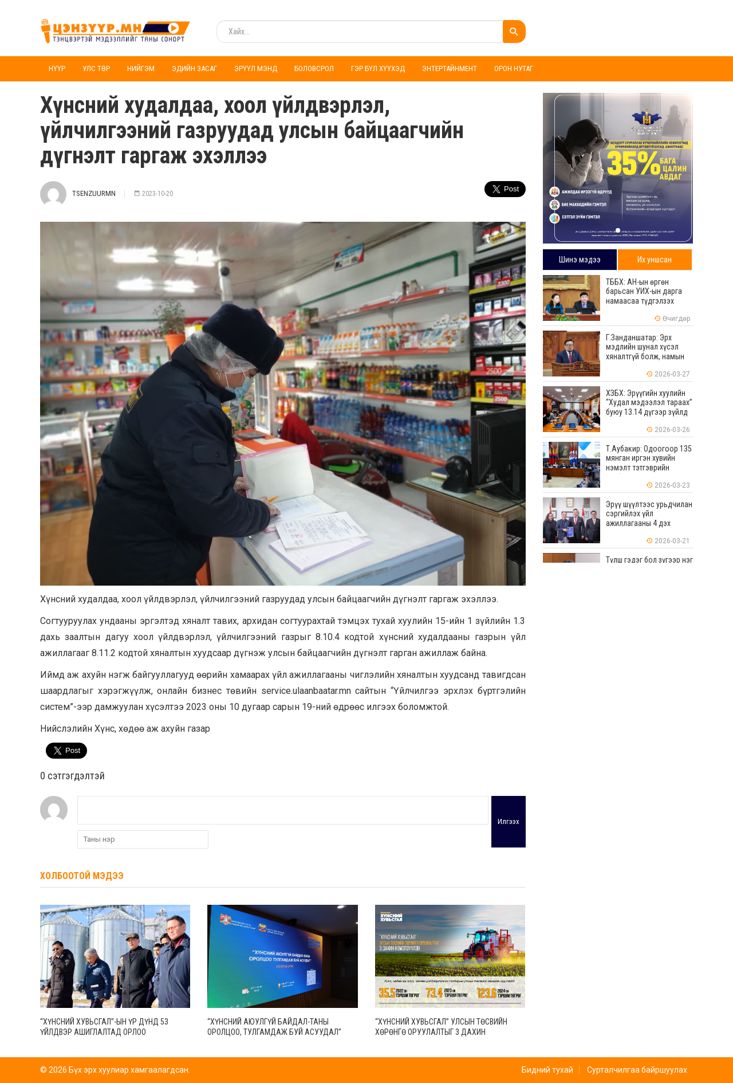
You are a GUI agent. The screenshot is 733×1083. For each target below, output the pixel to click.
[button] (618, 230)
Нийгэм (141, 68)
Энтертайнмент (449, 68)
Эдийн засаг (194, 68)
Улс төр (96, 68)
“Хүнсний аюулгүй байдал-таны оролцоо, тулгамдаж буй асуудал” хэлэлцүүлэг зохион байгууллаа (274, 1032)
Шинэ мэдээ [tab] (580, 259)
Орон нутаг (513, 68)
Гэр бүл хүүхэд (378, 68)
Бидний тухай (547, 1069)
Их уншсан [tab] (654, 259)
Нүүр (57, 68)
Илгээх (508, 821)
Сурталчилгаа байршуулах (637, 1069)
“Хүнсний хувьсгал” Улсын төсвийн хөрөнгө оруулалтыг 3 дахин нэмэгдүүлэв (441, 1032)
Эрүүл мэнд (255, 68)
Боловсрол (314, 68)
